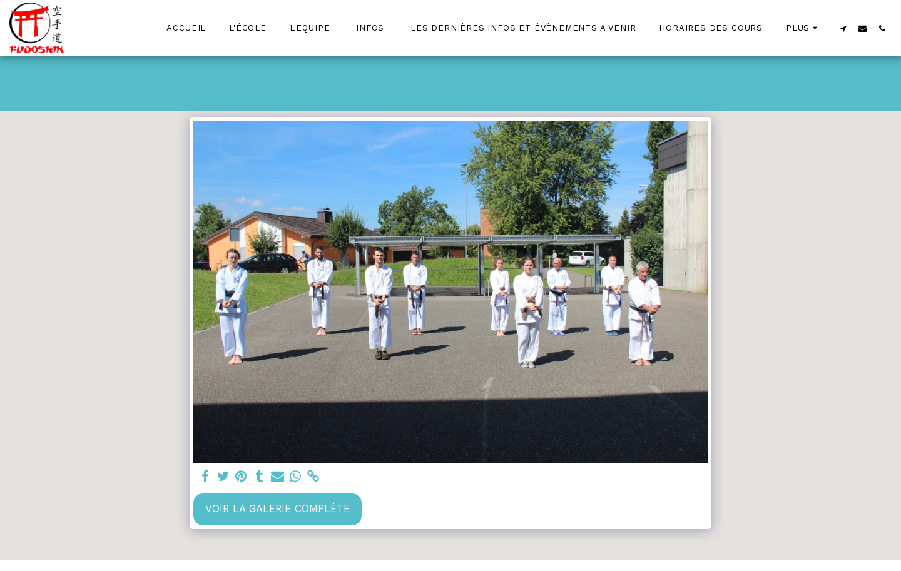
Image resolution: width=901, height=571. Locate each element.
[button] (843, 28)
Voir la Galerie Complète (277, 509)
